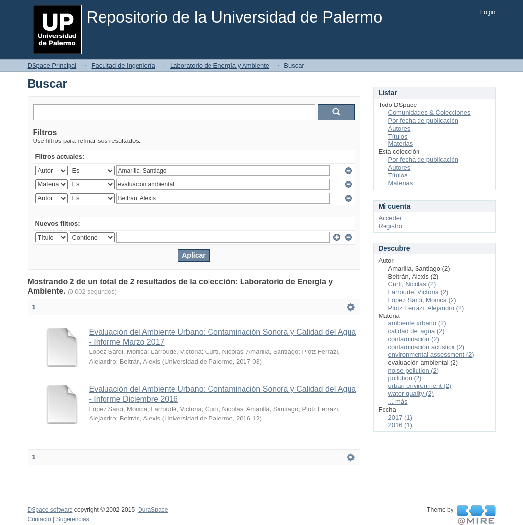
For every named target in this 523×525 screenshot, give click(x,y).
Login (488, 12)
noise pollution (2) (413, 370)
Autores (399, 128)
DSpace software (50, 509)
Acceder (390, 218)
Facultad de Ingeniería (123, 65)
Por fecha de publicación (423, 120)
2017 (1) (400, 417)
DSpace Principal (52, 65)
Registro (390, 226)
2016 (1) (400, 425)
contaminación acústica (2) (426, 346)
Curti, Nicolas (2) (412, 284)
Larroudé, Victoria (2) (418, 292)
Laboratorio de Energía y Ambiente (219, 65)
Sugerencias (72, 519)
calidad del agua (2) (416, 331)
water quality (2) (411, 393)
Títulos (398, 136)
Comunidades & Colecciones (429, 112)
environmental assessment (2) (431, 354)
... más (398, 401)
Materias (400, 143)
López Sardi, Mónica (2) (422, 300)
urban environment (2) (420, 385)
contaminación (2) (413, 339)
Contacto (39, 519)
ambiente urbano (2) (417, 323)
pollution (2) (405, 378)
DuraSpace (153, 509)
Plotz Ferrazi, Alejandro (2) (426, 308)
